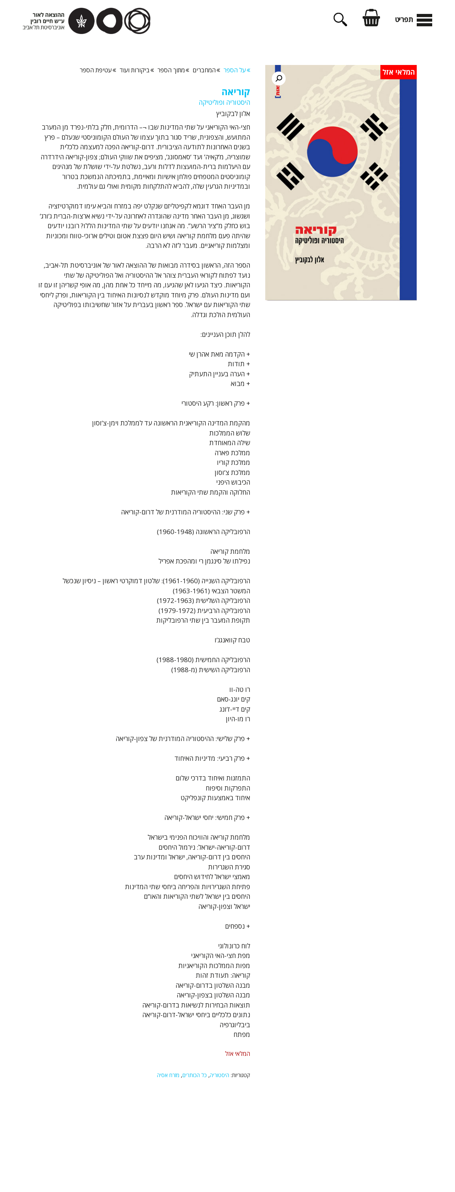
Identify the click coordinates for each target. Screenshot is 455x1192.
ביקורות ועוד (136, 70)
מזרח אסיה (168, 1075)
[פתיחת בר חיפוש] (340, 23)
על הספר (236, 70)
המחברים (206, 70)
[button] (279, 78)
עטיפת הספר (98, 70)
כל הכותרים (194, 1075)
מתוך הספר (173, 70)
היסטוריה (219, 1075)
